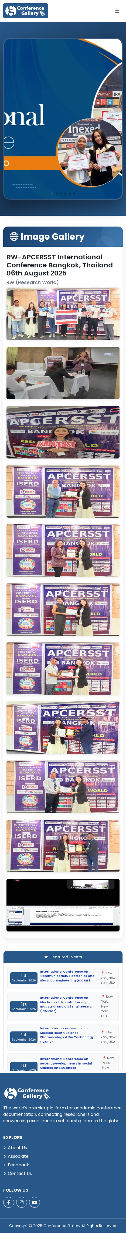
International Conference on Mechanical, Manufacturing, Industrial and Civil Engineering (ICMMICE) (65, 1004)
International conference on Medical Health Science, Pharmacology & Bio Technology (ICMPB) (67, 1035)
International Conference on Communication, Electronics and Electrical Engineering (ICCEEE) (67, 976)
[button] (115, 119)
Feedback (16, 1165)
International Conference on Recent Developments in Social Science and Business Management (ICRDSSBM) (66, 1065)
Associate (16, 1156)
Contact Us (17, 1173)
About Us (15, 1148)
